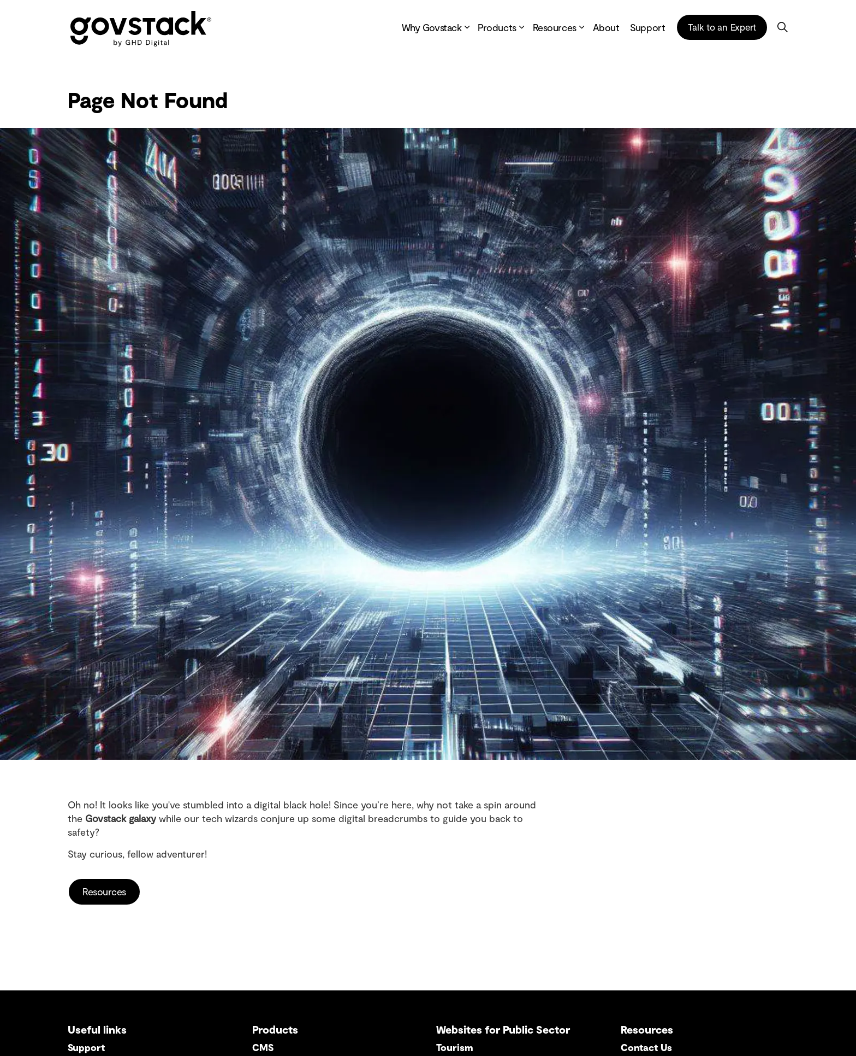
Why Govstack (432, 27)
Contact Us (646, 1047)
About (606, 27)
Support (647, 27)
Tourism (454, 1047)
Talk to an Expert (722, 27)
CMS (263, 1047)
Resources (554, 27)
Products (497, 27)
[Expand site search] (782, 27)
